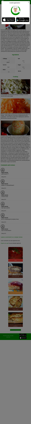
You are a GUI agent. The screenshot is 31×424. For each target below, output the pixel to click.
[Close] (28, 2)
